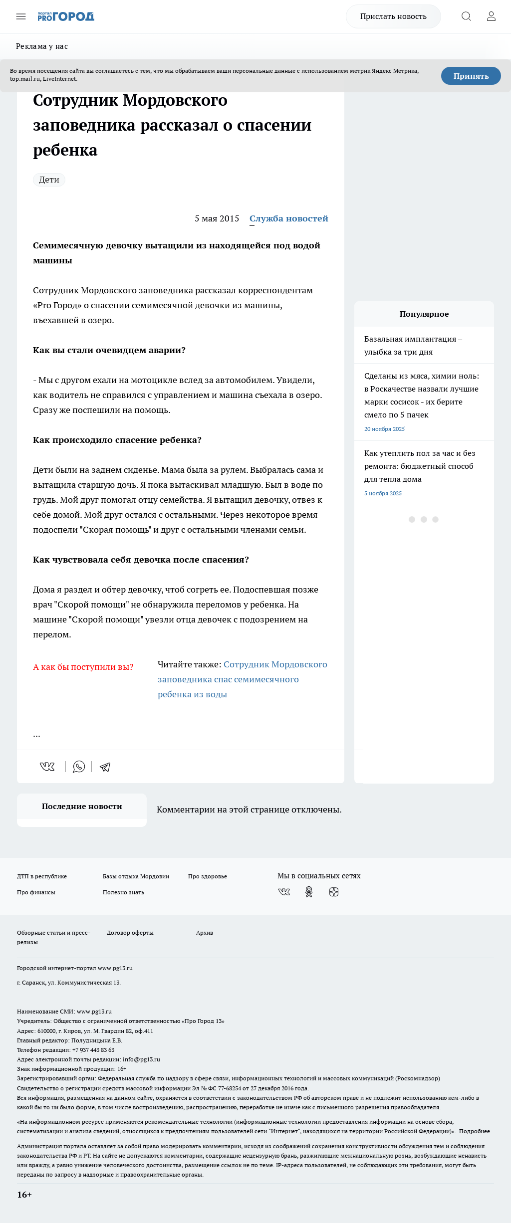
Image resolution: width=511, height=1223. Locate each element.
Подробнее (474, 1131)
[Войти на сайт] (491, 16)
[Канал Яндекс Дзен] (333, 892)
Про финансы (36, 892)
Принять (471, 76)
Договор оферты (130, 932)
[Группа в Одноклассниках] (308, 892)
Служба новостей (289, 218)
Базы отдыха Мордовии (136, 876)
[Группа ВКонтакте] (283, 892)
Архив (204, 932)
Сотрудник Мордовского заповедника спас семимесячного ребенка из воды (242, 679)
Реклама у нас (42, 46)
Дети (49, 179)
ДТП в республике (42, 876)
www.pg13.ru (115, 968)
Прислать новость (393, 16)
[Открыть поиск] (466, 16)
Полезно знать (123, 892)
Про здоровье (207, 876)
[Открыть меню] (21, 16)
